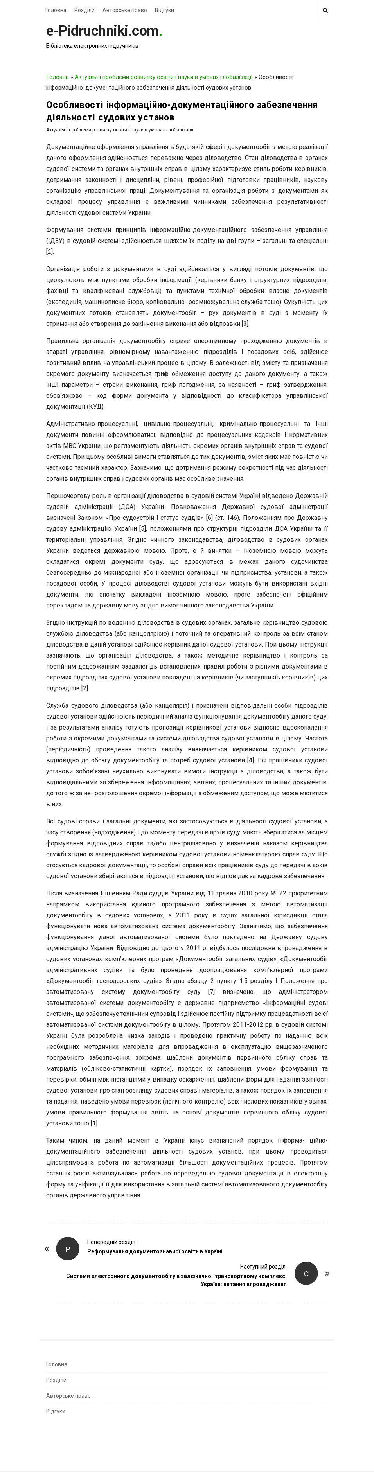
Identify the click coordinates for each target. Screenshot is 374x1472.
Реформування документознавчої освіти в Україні (155, 1251)
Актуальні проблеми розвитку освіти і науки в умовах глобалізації (164, 77)
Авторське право (124, 10)
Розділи (84, 10)
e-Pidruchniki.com (102, 31)
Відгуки (164, 10)
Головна (56, 10)
